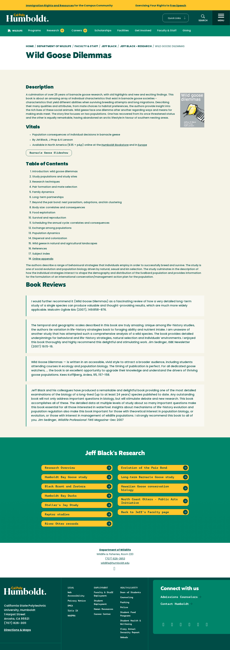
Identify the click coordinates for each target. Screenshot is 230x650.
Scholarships (103, 30)
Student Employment (100, 602)
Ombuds (124, 637)
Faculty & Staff (166, 30)
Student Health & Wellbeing (130, 622)
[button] (175, 18)
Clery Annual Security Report (130, 631)
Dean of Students (130, 592)
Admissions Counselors (179, 597)
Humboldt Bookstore (115, 145)
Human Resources (103, 609)
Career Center (102, 614)
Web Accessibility (76, 594)
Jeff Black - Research (136, 46)
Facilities (123, 30)
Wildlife (15, 31)
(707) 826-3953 (115, 559)
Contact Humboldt (175, 603)
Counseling (126, 597)
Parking (124, 602)
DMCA (70, 605)
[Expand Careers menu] (85, 30)
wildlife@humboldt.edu (115, 563)
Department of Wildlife (54, 46)
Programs (34, 30)
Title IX (73, 610)
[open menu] (221, 17)
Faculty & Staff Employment (103, 594)
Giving (187, 30)
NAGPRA (71, 615)
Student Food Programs (128, 614)
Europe (142, 145)
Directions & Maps (17, 630)
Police (124, 607)
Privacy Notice (77, 600)
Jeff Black (109, 46)
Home (30, 46)
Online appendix (42, 259)
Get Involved (143, 30)
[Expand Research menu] (62, 30)
